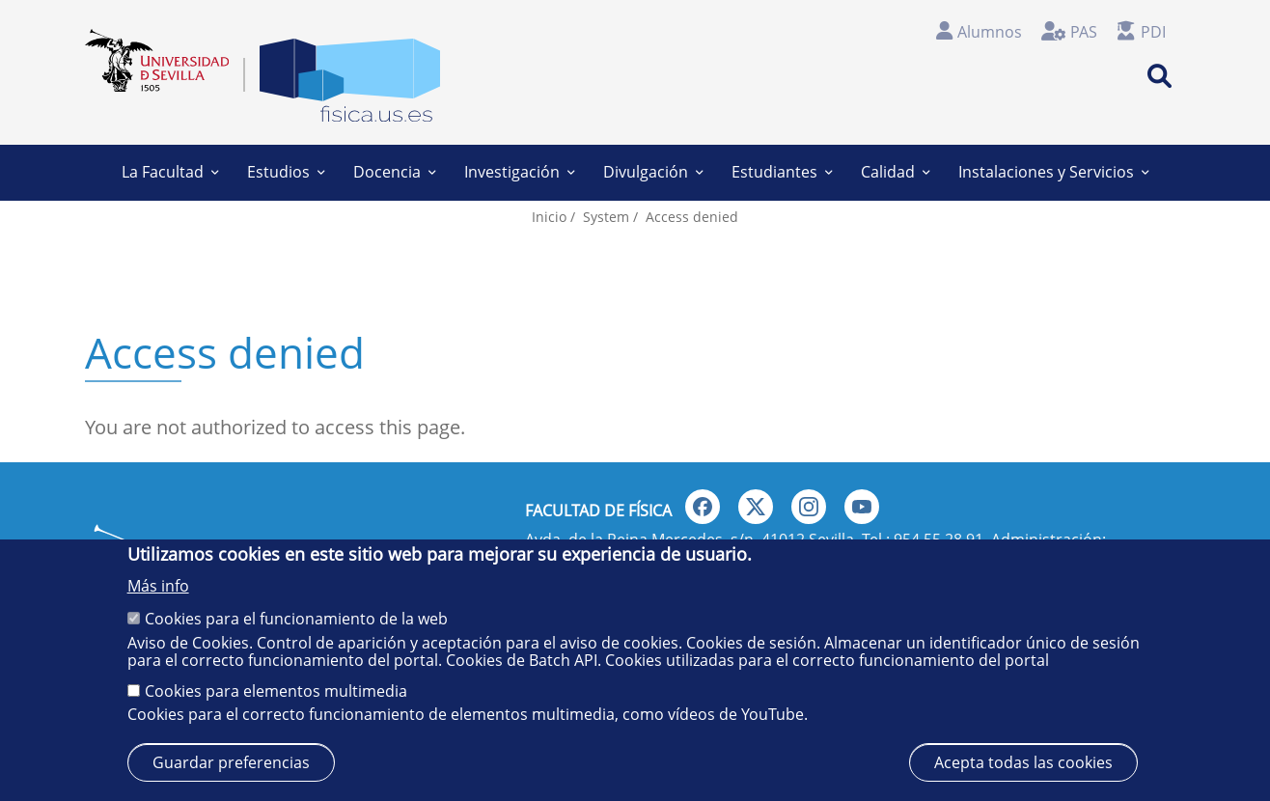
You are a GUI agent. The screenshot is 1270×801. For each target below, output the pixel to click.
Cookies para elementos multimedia (276, 691)
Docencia (394, 171)
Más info (158, 585)
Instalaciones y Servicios (1053, 171)
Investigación (519, 171)
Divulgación (653, 171)
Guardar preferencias (231, 762)
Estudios (285, 171)
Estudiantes (782, 171)
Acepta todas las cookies (1023, 762)
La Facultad (170, 171)
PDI (1153, 31)
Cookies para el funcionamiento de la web (296, 618)
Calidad (895, 171)
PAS (1083, 31)
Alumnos (989, 31)
